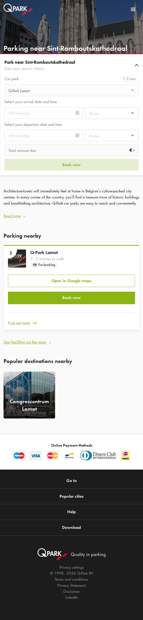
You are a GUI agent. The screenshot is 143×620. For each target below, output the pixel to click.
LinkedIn (71, 597)
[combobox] (71, 91)
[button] (71, 65)
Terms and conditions (71, 579)
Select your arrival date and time (30, 101)
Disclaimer (71, 591)
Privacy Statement (71, 585)
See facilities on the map (25, 342)
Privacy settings (72, 567)
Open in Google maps (71, 280)
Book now (71, 297)
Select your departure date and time (33, 124)
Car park (11, 78)
